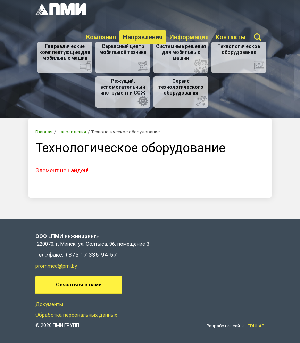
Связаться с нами (79, 284)
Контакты (231, 37)
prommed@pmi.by (56, 266)
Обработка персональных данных (76, 315)
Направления (142, 37)
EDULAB (256, 325)
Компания (101, 37)
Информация (189, 37)
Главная (43, 131)
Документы (49, 304)
